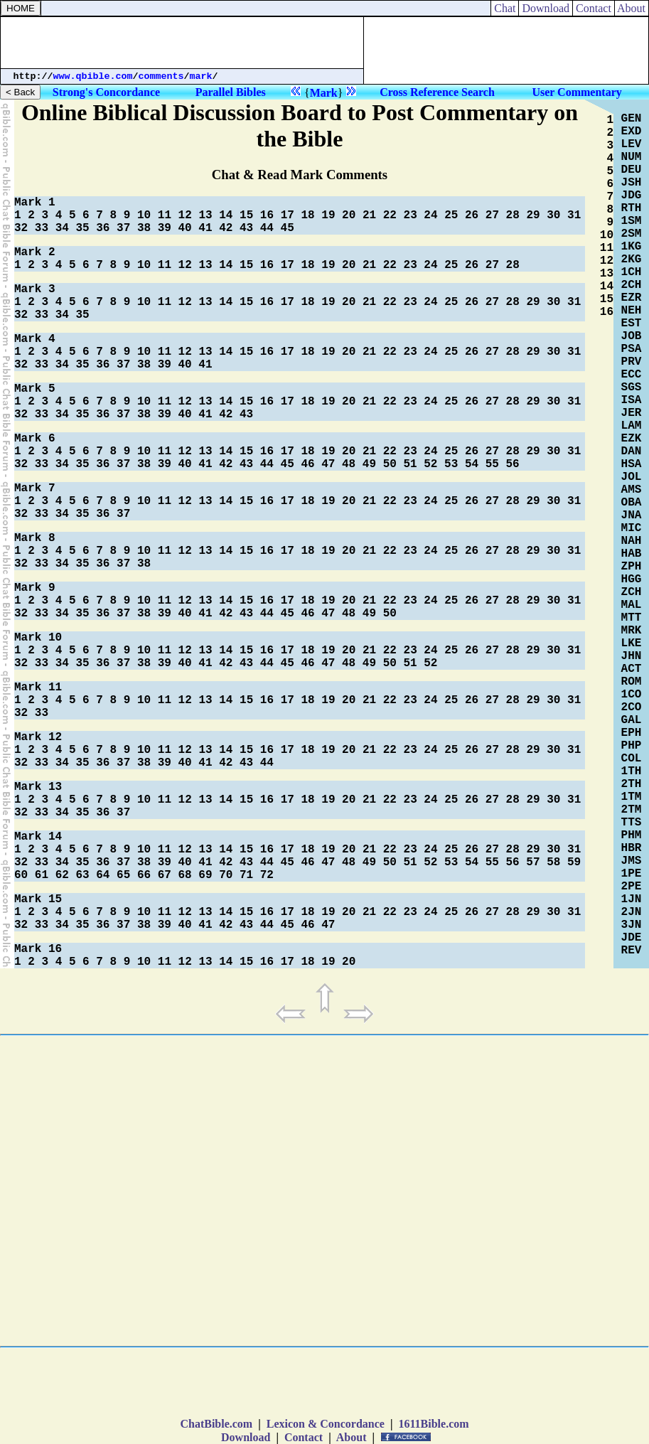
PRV (631, 361)
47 (328, 464)
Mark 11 (38, 687)
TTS (631, 822)
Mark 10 (38, 637)
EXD (631, 131)
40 (185, 228)
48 (348, 464)
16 (267, 215)
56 (513, 464)
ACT (631, 669)
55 (492, 464)
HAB (631, 553)
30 (553, 215)
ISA (631, 400)
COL (631, 758)
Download (545, 8)
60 (21, 875)
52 (430, 464)
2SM (631, 234)
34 (62, 228)
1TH (631, 771)
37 (123, 228)
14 (225, 215)
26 (471, 215)
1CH (631, 272)
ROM (631, 681)
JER (631, 413)
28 (513, 215)
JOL (631, 477)
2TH (631, 784)
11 (164, 215)
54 (471, 464)
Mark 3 (34, 289)
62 (62, 875)
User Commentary (576, 92)
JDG (631, 195)
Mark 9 (34, 588)
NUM (631, 157)
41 (205, 228)
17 (287, 215)
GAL (631, 720)
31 (574, 215)
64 (102, 875)
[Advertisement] (182, 42)
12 (185, 215)
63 (82, 875)
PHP (631, 745)
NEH (631, 310)
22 (390, 215)
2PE (631, 886)
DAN (631, 451)
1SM (631, 221)
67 (164, 875)
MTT (631, 617)
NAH (631, 541)
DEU (631, 170)
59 (574, 862)
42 (225, 228)
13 (205, 215)
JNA (631, 515)
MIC (631, 528)
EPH (631, 733)
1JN (631, 899)
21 (369, 215)
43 (246, 228)
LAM (631, 425)
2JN (631, 912)
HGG (631, 579)
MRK (631, 630)
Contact (593, 8)
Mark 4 (34, 339)
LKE (631, 643)
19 (328, 215)
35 (82, 228)
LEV (631, 144)
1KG (631, 246)
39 (164, 228)
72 (267, 875)
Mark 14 (38, 836)
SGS (631, 387)
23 (410, 215)
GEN (631, 118)
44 (267, 228)
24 (430, 215)
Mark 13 (38, 787)
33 (41, 228)
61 (41, 875)
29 (533, 215)
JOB (631, 336)
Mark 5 (34, 389)
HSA (631, 464)
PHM (631, 835)
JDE (631, 937)
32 (21, 228)
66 (144, 875)
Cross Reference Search (437, 92)
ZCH (631, 592)
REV (631, 950)
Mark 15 (38, 899)
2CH (631, 285)
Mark (324, 93)
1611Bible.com (433, 1424)
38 (144, 228)
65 (123, 875)
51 (410, 464)
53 (451, 464)
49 (369, 464)
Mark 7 (34, 488)
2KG (631, 259)
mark (201, 76)
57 (533, 862)
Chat (504, 8)
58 (553, 862)
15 (246, 215)
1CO (631, 694)
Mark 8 (34, 538)
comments (161, 76)
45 (287, 228)
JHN (631, 656)
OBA (631, 502)
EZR (631, 298)
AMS (631, 489)
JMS (631, 861)
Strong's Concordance (106, 92)
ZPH (631, 566)
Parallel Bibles (230, 92)
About (631, 8)
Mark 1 (34, 202)
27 (492, 215)
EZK (631, 438)
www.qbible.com (93, 76)
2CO (631, 707)
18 (307, 215)
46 (307, 464)
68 (185, 875)
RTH (631, 208)
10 (144, 215)
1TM (631, 797)
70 (225, 875)
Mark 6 (34, 438)
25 (451, 215)
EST (631, 323)
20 (348, 215)
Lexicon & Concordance (325, 1424)
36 (102, 228)
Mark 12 (38, 737)
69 (205, 875)
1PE (631, 873)
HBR (631, 848)
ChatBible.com (216, 1424)
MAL (631, 605)
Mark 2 (34, 252)
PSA (631, 349)
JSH (631, 182)
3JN (631, 925)
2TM (631, 809)
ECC (631, 374)
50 (390, 464)
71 (246, 875)
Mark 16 (38, 949)
